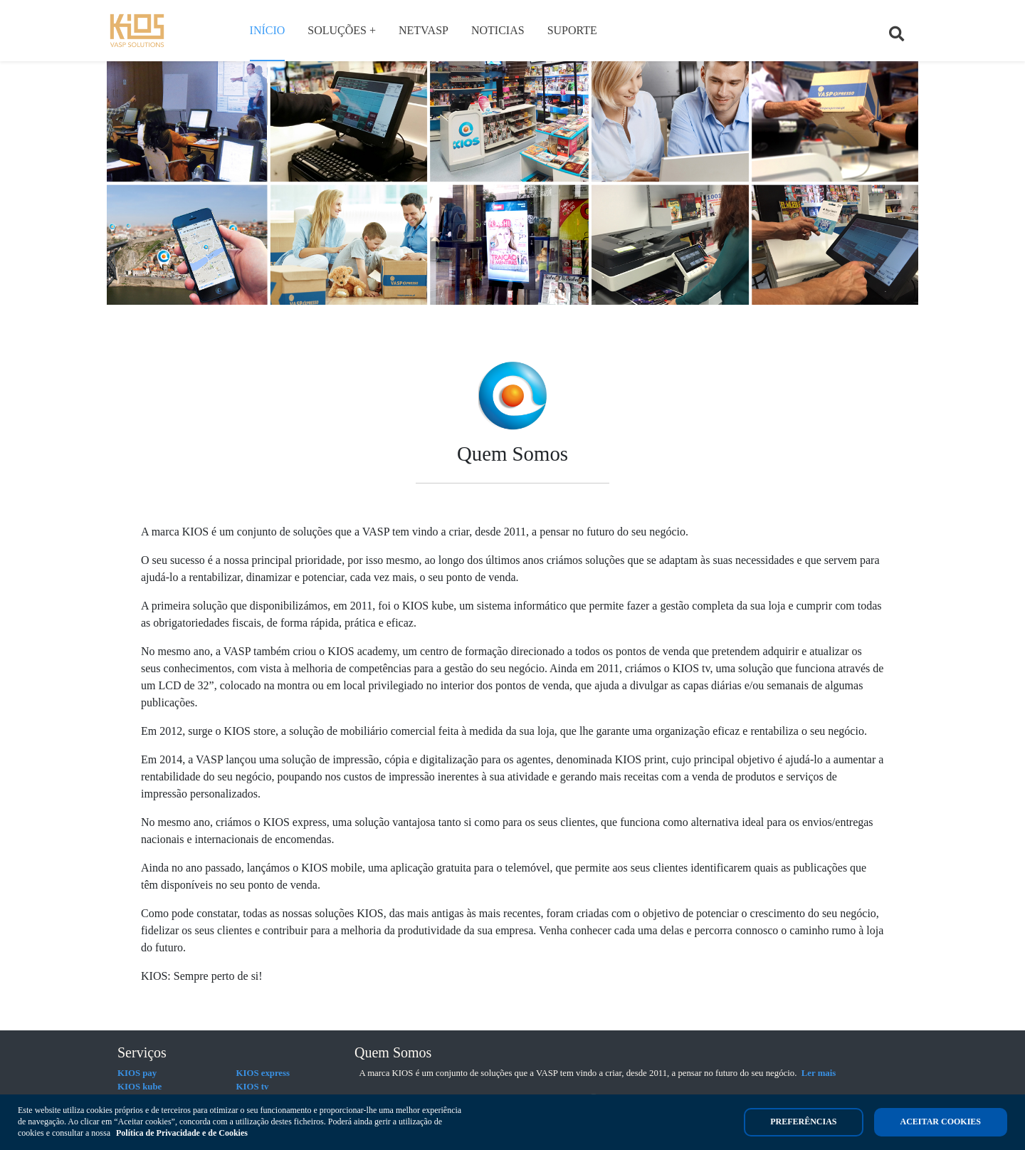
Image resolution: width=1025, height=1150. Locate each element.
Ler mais (818, 1073)
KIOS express (263, 1073)
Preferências (803, 1122)
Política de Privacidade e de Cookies (182, 1133)
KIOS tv (252, 1087)
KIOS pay (137, 1073)
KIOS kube (139, 1087)
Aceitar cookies (940, 1122)
